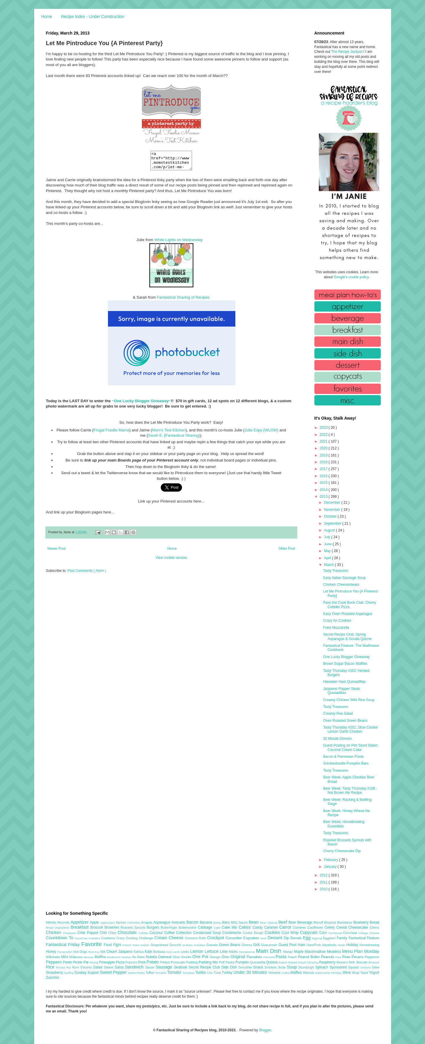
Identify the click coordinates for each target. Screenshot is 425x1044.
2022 (324, 435)
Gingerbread (159, 945)
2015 (324, 483)
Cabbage (206, 927)
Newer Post (56, 552)
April (328, 558)
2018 (324, 462)
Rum (76, 967)
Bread (374, 922)
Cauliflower (315, 927)
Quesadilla (258, 962)
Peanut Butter (309, 957)
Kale (149, 952)
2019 (324, 455)
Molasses (76, 957)
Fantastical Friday (63, 944)
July (327, 537)
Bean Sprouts (269, 922)
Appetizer (80, 922)
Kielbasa (159, 951)
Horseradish (65, 951)
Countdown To (60, 937)
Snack (259, 967)
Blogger (265, 1030)
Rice (51, 967)
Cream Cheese (170, 937)
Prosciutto (178, 962)
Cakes (245, 927)
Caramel (271, 927)
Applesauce (108, 922)
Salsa (120, 967)
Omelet (187, 957)
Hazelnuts (329, 945)
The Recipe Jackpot (347, 52)
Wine (347, 973)
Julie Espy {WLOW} (261, 433)
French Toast (131, 945)
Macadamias (247, 951)
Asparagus (162, 922)
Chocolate (128, 932)
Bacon (193, 922)
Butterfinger (170, 927)
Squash (354, 967)
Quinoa (272, 962)
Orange (215, 957)
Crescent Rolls (196, 938)
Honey (52, 952)
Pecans (358, 957)
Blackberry (345, 922)
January (330, 867)
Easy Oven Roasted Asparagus (347, 614)
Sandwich (135, 967)
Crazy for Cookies (337, 620)
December (332, 502)
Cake (218, 927)
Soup (292, 967)
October (330, 516)
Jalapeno (126, 952)
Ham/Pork (314, 945)
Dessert (276, 937)
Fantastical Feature (364, 938)
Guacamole (270, 945)
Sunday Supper (87, 973)
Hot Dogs (80, 951)
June (328, 544)
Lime (224, 952)
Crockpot (216, 937)
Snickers (271, 967)
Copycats (309, 932)
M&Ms (234, 951)
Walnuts (309, 972)
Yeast (364, 972)
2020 (324, 448)
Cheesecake (359, 927)
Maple (299, 952)
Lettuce (212, 951)
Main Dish (269, 951)
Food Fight (113, 945)
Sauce (150, 967)
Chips (112, 933)
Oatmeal (165, 957)
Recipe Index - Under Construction (92, 16)
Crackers (94, 938)
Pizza (121, 962)
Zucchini (52, 978)
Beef (283, 922)
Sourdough (306, 967)
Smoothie (245, 967)
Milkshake (53, 957)
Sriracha (366, 967)
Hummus (94, 951)
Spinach (322, 967)
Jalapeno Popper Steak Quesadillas (341, 691)
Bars (226, 922)
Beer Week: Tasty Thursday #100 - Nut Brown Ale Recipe (350, 790)
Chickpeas (70, 933)
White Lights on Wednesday (178, 243)
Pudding (192, 962)
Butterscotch (188, 927)
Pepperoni (372, 957)
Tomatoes (188, 972)
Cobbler (144, 933)
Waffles (296, 973)
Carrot (286, 927)
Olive (177, 957)
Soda (282, 967)
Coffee (170, 933)
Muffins (101, 957)
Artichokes (134, 922)
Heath (342, 945)
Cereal (342, 927)
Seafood (181, 967)
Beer (292, 922)
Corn (324, 933)
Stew (375, 967)
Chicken (54, 932)
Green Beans (230, 945)
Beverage (305, 922)
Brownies (112, 927)
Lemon (197, 951)
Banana (206, 922)
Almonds (63, 922)
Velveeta (275, 972)
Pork (142, 962)
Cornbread (335, 933)
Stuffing (69, 972)
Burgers (154, 927)
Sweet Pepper (114, 972)
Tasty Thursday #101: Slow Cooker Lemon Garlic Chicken (350, 729)
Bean (254, 922)
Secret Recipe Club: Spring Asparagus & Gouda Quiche (347, 636)
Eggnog (317, 938)
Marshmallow (316, 952)
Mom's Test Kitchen (169, 433)
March (329, 565)
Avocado (178, 922)
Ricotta (61, 967)
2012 (324, 875)
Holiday (353, 945)
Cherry (374, 927)
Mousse (89, 957)
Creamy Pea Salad (338, 713)
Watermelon (323, 972)
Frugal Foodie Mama (111, 433)
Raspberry (328, 962)
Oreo (226, 957)
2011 (324, 882)
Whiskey (337, 972)
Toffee (150, 972)
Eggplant (330, 938)
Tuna (217, 972)
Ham (302, 945)
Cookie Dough (254, 933)
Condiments (232, 933)
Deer (264, 938)
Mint (65, 957)
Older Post (286, 552)
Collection (184, 933)
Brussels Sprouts (134, 927)
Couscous (82, 938)
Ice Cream (109, 952)
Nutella (152, 957)
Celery (330, 927)
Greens (247, 945)
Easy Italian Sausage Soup (344, 578)
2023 (324, 428)
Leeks (185, 951)
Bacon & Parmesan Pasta (343, 757)
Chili (104, 933)
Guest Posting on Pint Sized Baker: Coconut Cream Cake (350, 747)
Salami (109, 967)
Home (46, 16)
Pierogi (94, 962)
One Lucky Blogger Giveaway (346, 657)
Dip (287, 938)
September (333, 523)
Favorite (92, 944)
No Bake (139, 957)
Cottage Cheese (368, 933)
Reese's (343, 962)
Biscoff (319, 922)
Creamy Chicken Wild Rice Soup (348, 700)
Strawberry (55, 973)
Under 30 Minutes (251, 972)
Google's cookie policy (351, 277)
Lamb (176, 951)
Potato (153, 962)
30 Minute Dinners (337, 739)
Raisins (293, 962)
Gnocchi (176, 945)
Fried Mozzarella (336, 628)
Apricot (121, 922)
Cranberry (108, 938)
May (328, 551)
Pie (86, 962)
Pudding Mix (208, 962)
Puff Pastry (227, 962)
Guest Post (288, 945)
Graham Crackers (194, 945)
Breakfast (80, 927)
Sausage (164, 967)
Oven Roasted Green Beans (345, 721)
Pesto (68, 962)
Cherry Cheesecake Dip (341, 851)
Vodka (285, 972)
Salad (98, 967)
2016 (324, 476)
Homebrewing (369, 945)
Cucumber (234, 938)
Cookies (273, 932)
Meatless (334, 952)
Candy (258, 927)
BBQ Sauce (240, 922)
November (332, 510)
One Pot (200, 956)
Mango (288, 951)
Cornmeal (350, 933)
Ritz (69, 967)
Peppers (54, 962)
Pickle (78, 962)
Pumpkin (242, 962)
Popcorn (131, 962)
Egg (307, 937)
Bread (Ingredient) (58, 927)
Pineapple (107, 962)
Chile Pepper (88, 933)
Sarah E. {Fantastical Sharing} (174, 439)
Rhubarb (373, 962)
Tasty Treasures (335, 571)
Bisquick (330, 922)
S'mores (86, 967)
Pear (338, 957)
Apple (95, 922)
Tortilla (200, 973)
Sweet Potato (136, 972)
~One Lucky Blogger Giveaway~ (141, 404)
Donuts (297, 938)
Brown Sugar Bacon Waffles (345, 664)
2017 (324, 469)
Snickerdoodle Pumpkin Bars (345, 763)
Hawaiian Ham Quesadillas (344, 682)
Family (343, 938)
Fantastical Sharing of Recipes (183, 301)
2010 (324, 889)
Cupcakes (251, 938)
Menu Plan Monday (360, 951)
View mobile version (171, 561)
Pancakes (255, 957)
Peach (293, 957)
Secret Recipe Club (204, 967)
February (331, 860)
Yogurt (374, 973)
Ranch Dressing (308, 962)
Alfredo (51, 922)
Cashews (300, 927)
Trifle (210, 972)
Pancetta (269, 957)
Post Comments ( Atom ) (87, 574)
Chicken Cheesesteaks (341, 584)
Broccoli (97, 927)
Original (238, 956)
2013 (324, 497)
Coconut (157, 933)
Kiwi (169, 951)
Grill (257, 945)
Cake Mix (230, 927)
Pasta (281, 956)
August (330, 530)
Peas (347, 957)
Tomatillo (161, 972)
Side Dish (230, 967)
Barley (217, 922)
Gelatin (145, 945)
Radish (283, 962)
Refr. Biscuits (358, 962)
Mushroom (114, 957)
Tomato (174, 972)
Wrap (356, 972)
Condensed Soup (207, 933)
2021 (324, 441)
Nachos (127, 957)
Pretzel (165, 962)
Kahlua (139, 951)
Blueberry (361, 922)
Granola (212, 945)
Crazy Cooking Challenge (135, 938)
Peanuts (328, 957)
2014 (324, 490)
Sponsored (338, 967)
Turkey (228, 973)
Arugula (147, 922)
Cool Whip (291, 933)
